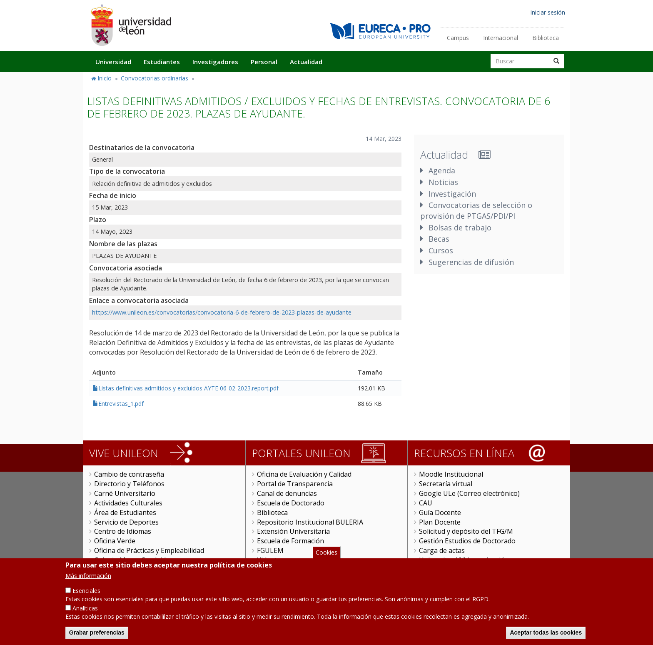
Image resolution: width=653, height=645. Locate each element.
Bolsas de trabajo (460, 227)
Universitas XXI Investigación (464, 560)
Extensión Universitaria (293, 531)
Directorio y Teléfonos (129, 483)
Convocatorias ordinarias (154, 78)
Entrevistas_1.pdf (121, 404)
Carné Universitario (124, 493)
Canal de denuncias (287, 493)
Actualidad (306, 62)
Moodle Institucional (451, 474)
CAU (425, 503)
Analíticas (85, 617)
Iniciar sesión (547, 12)
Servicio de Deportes (126, 522)
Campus (458, 38)
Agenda (442, 170)
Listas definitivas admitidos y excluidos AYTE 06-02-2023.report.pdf (188, 388)
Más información (88, 584)
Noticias (443, 182)
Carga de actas (442, 550)
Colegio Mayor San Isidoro (135, 560)
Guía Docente (440, 512)
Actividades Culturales (128, 503)
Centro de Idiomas (122, 531)
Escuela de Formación (290, 540)
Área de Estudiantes (125, 512)
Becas (439, 239)
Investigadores (215, 62)
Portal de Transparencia (295, 483)
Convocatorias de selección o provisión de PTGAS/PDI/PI (476, 210)
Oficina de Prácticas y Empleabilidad (149, 550)
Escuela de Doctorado (290, 503)
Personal (264, 62)
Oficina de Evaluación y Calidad (304, 474)
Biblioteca (545, 38)
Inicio (104, 78)
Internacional (500, 38)
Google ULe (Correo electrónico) (469, 493)
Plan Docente (440, 522)
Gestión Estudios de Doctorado (467, 540)
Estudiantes (162, 62)
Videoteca (272, 560)
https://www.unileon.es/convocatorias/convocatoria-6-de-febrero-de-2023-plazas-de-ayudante (221, 312)
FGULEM (270, 550)
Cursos (441, 250)
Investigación (452, 194)
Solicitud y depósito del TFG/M (466, 531)
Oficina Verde (114, 540)
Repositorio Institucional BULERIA (310, 522)
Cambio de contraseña (129, 474)
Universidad (113, 62)
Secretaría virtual (445, 483)
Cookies (326, 561)
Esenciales (86, 599)
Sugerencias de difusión (471, 262)
